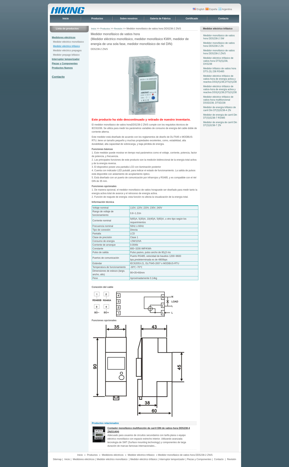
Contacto (223, 18)
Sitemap (57, 459)
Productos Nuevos (62, 67)
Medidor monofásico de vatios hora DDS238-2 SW (219, 37)
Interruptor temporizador (66, 59)
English (198, 9)
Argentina (225, 9)
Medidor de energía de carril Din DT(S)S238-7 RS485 (220, 116)
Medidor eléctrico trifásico (66, 46)
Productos (97, 18)
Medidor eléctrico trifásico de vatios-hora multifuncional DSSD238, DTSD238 (218, 99)
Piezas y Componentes (65, 63)
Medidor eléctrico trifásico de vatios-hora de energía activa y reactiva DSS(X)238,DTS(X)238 (220, 79)
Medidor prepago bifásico (66, 54)
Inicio (65, 18)
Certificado (192, 18)
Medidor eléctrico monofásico (68, 41)
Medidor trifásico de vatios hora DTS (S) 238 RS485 (219, 70)
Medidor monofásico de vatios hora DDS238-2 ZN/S (219, 52)
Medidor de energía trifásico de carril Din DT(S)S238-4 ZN (219, 109)
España (211, 9)
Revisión (118, 28)
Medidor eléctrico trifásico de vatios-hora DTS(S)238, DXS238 (218, 61)
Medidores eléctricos (63, 37)
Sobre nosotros (129, 18)
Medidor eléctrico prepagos (67, 50)
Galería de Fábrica (160, 18)
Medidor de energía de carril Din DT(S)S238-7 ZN (220, 124)
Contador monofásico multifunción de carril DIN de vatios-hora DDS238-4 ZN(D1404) (148, 430)
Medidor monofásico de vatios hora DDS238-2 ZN (219, 44)
